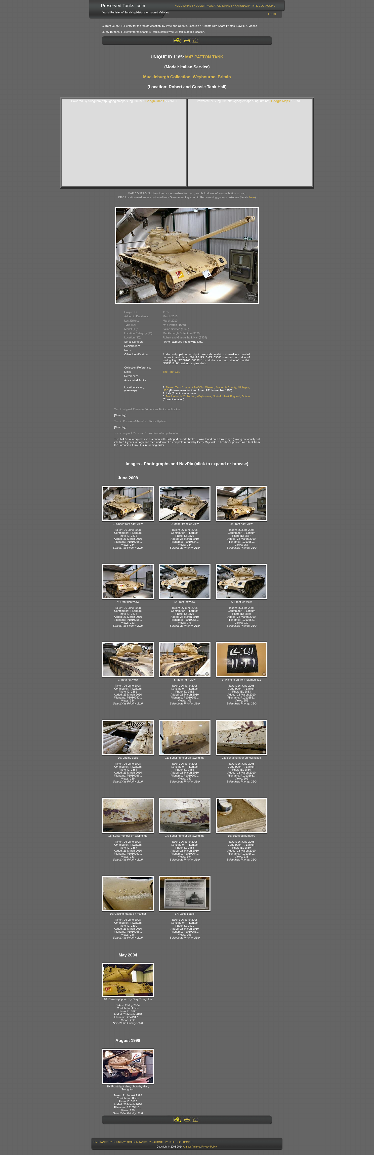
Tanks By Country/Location (202, 5)
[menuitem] (178, 5)
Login (272, 14)
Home (178, 5)
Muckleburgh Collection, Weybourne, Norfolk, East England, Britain (208, 396)
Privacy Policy (209, 1146)
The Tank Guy (171, 371)
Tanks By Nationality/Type (240, 5)
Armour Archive (191, 1146)
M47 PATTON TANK (204, 57)
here (252, 197)
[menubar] (225, 5)
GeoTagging (267, 5)
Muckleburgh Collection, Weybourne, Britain (187, 77)
